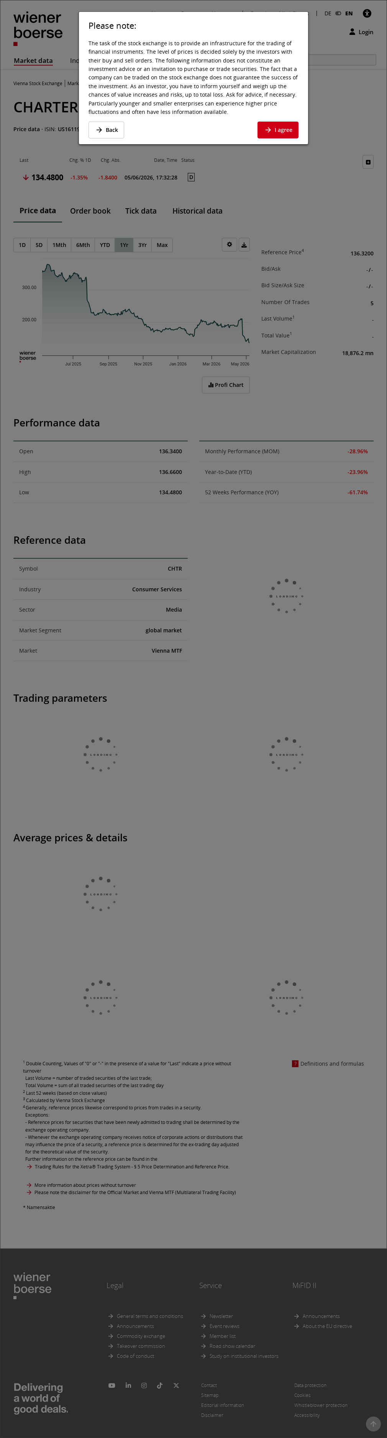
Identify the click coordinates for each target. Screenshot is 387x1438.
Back (106, 129)
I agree (278, 129)
